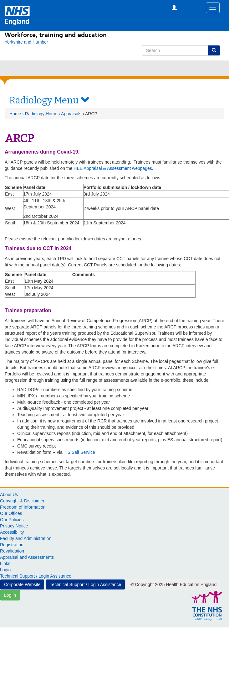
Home (15, 113)
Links (5, 563)
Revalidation (12, 550)
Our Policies (11, 519)
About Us (9, 494)
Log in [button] (10, 595)
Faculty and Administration (25, 538)
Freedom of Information (23, 507)
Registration (11, 544)
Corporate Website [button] (22, 584)
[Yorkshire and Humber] (26, 42)
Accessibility (12, 532)
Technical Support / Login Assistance (35, 576)
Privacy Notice (14, 525)
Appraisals (71, 113)
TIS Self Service (79, 452)
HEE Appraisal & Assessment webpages (113, 168)
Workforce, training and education (56, 35)
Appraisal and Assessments (27, 557)
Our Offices (11, 513)
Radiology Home (41, 113)
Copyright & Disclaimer (22, 500)
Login (5, 569)
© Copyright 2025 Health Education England (173, 584)
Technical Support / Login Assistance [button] (85, 584)
